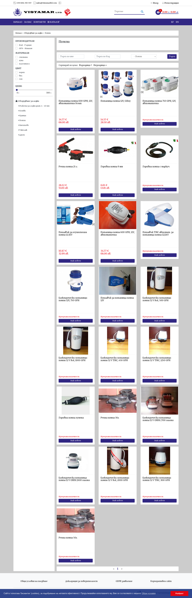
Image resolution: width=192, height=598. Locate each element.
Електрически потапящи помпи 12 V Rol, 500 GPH (157, 299)
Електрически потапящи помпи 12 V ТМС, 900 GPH (157, 479)
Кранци (22, 116)
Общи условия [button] (149, 593)
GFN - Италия (23, 48)
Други (21, 135)
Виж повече (75, 129)
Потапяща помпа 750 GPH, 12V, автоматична (159, 102)
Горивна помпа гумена (71, 417)
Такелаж (22, 130)
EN (177, 25)
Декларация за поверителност (81, 581)
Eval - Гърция (23, 45)
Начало (17, 25)
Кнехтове (23, 125)
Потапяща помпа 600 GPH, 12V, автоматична (118, 233)
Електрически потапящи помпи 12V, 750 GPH (73, 299)
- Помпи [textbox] (137, 56)
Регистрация (170, 3)
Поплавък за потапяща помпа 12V (117, 299)
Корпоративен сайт (161, 581)
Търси (172, 56)
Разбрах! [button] (179, 593)
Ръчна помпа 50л (68, 537)
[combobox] (144, 56)
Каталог (54, 25)
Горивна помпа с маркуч (156, 166)
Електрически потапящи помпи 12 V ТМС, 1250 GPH (157, 359)
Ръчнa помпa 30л (110, 417)
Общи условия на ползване (33, 581)
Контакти (40, 25)
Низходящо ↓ (100, 65)
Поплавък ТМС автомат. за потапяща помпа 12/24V (158, 233)
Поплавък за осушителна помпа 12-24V (73, 233)
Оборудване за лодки (33, 33)
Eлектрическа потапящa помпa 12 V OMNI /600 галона (74, 479)
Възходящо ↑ (85, 65)
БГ (172, 25)
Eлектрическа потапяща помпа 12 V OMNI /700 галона (158, 419)
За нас (28, 25)
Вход (154, 3)
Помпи (22, 120)
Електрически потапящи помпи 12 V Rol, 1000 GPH (73, 359)
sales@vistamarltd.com (45, 3)
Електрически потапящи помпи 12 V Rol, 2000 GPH (115, 479)
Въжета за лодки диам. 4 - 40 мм (33, 106)
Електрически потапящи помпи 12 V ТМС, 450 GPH (115, 359)
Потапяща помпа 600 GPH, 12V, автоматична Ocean (76, 102)
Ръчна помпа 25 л (68, 166)
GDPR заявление (124, 581)
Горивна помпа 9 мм (112, 166)
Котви (22, 111)
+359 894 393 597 (22, 3)
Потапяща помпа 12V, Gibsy (116, 101)
